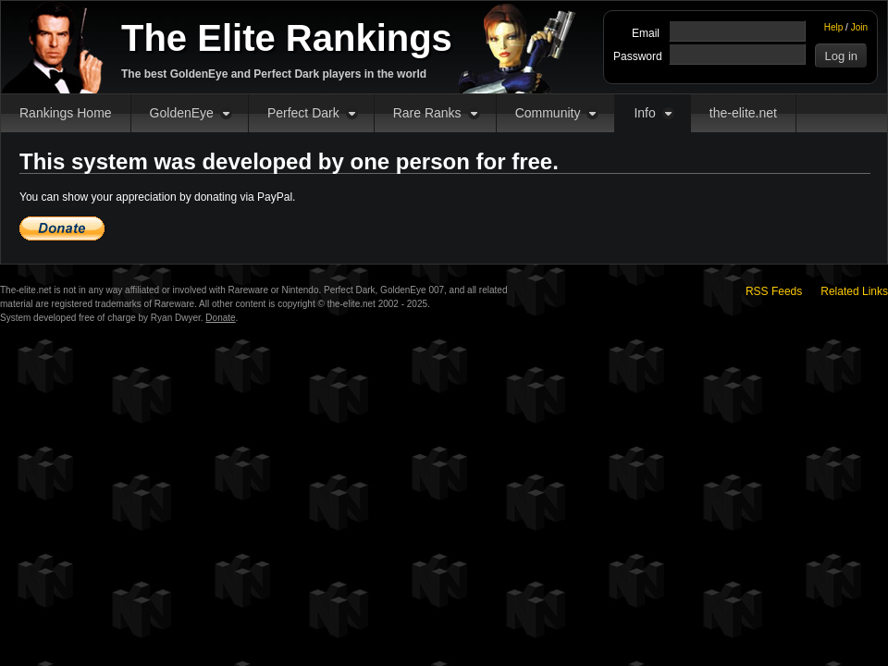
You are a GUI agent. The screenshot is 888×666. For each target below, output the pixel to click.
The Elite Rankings (286, 38)
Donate (220, 318)
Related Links (854, 291)
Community (548, 112)
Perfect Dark (303, 112)
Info (644, 112)
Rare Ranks (427, 112)
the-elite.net (743, 112)
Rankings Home (65, 112)
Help (834, 27)
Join (859, 27)
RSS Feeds (774, 291)
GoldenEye (182, 112)
